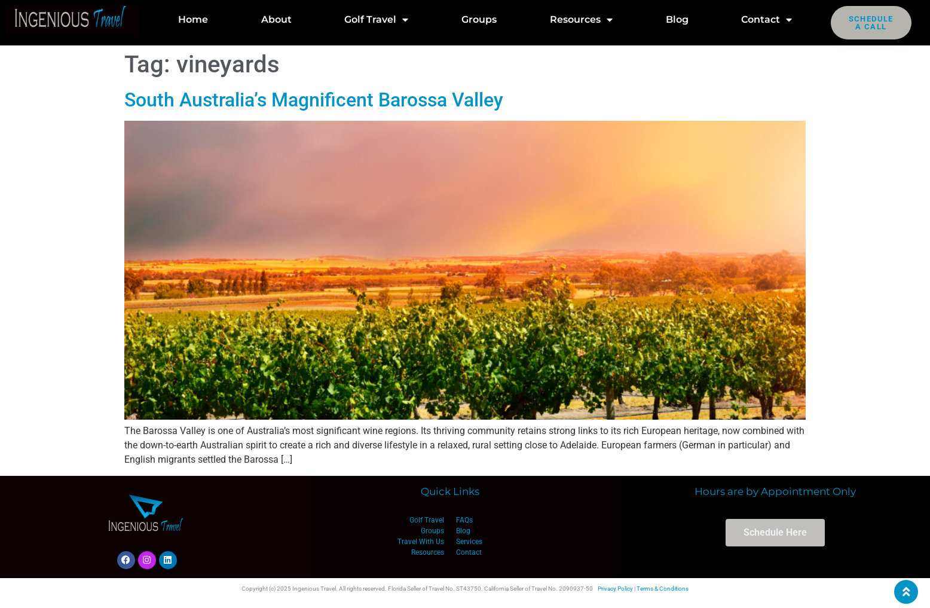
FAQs (464, 520)
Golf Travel (376, 19)
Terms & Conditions (663, 588)
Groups (479, 19)
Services (469, 541)
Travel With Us (420, 541)
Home (193, 19)
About (276, 19)
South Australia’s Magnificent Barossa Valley (313, 99)
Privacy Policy (615, 588)
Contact (766, 19)
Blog (677, 19)
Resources (581, 19)
